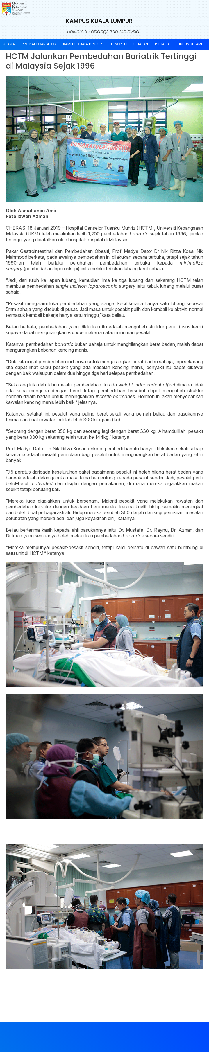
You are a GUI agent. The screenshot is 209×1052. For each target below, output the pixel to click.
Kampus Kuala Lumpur (82, 44)
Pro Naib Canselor (39, 44)
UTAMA (9, 44)
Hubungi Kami (190, 44)
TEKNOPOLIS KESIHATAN (128, 44)
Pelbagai (163, 44)
